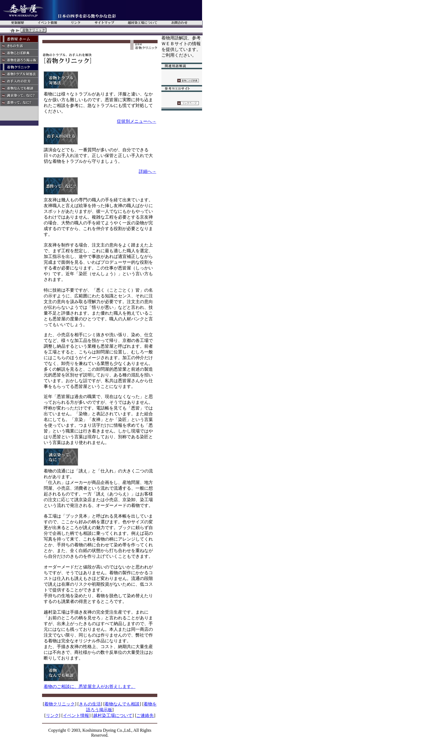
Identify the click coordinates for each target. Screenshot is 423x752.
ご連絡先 (145, 715)
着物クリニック (59, 704)
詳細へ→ (147, 171)
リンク (52, 715)
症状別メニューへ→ (136, 121)
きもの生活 (90, 704)
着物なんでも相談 (122, 704)
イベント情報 (76, 715)
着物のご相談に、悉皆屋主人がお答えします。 (89, 686)
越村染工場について (112, 715)
